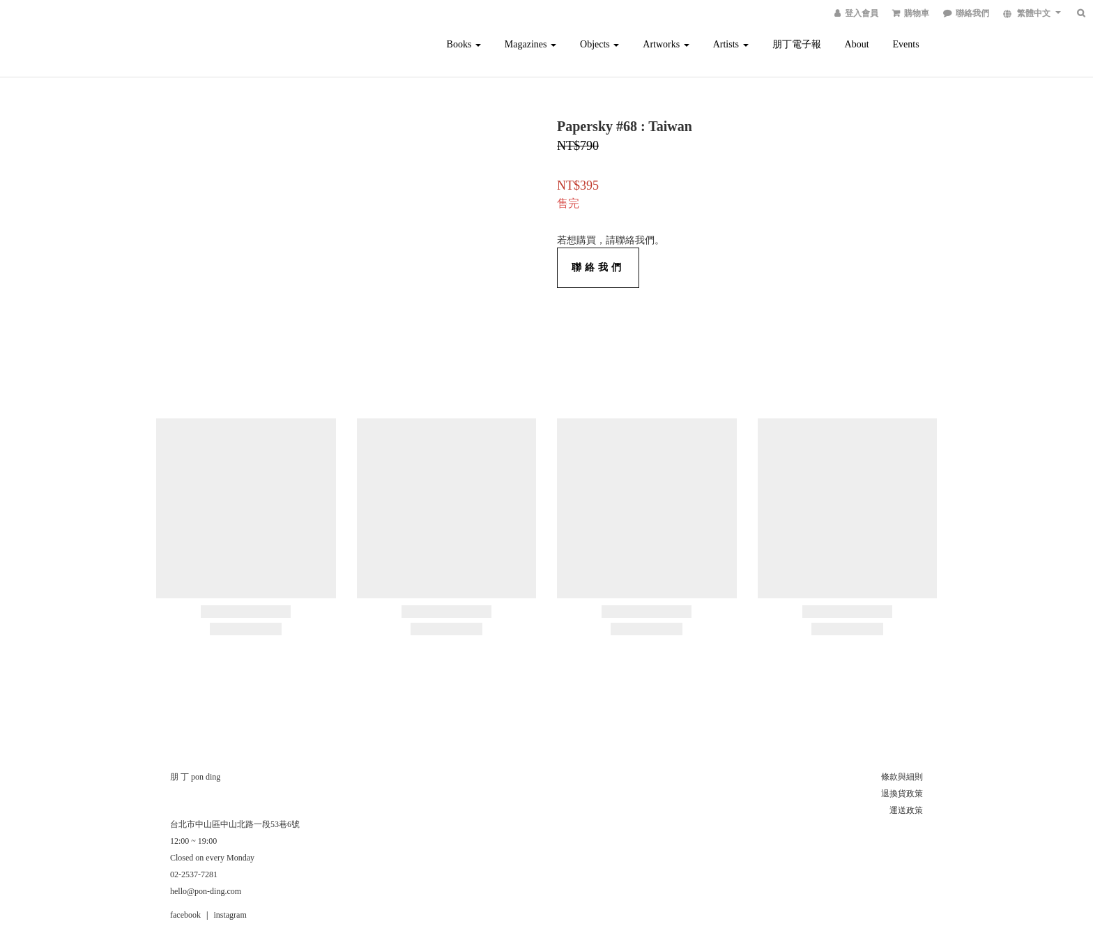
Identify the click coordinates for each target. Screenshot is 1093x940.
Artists (731, 44)
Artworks (666, 44)
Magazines (530, 44)
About (857, 44)
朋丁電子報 (796, 44)
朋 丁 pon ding (195, 777)
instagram (229, 915)
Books (464, 44)
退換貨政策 (902, 793)
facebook (185, 915)
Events (906, 44)
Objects (599, 44)
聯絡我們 (598, 267)
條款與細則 (902, 777)
